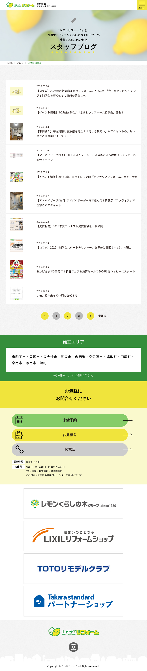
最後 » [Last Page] (102, 315)
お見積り (70, 435)
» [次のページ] (90, 315)
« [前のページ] (45, 315)
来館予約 (70, 420)
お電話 (70, 449)
